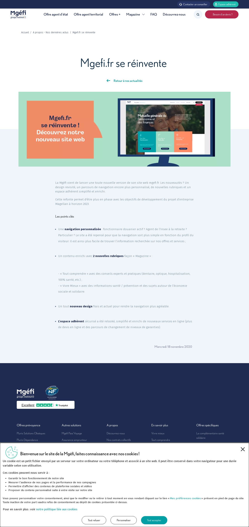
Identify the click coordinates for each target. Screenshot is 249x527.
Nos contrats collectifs (119, 440)
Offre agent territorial (88, 14)
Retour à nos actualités (128, 81)
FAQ (153, 14)
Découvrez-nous (174, 14)
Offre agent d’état (56, 14)
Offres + (114, 14)
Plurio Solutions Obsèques (31, 433)
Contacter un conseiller (193, 4)
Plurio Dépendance (27, 440)
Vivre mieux (157, 433)
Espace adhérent (225, 4)
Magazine (135, 14)
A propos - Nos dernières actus (50, 32)
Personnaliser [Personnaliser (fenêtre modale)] (124, 520)
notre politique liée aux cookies (56, 509)
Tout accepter (154, 520)
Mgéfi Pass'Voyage (72, 433)
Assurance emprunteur (74, 440)
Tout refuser (94, 520)
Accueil (25, 32)
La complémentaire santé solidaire (210, 435)
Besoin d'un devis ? (221, 14)
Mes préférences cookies (185, 498)
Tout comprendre (160, 440)
